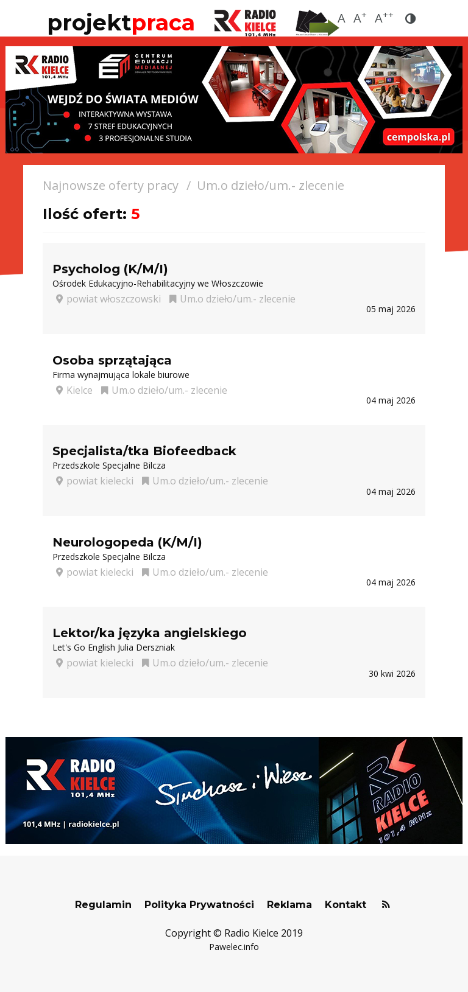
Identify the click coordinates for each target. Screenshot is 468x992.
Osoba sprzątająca (112, 360)
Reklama (289, 904)
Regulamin (103, 904)
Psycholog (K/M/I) (110, 269)
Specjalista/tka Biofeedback (144, 451)
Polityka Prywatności (199, 904)
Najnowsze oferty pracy (111, 185)
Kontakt (345, 904)
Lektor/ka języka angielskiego (149, 633)
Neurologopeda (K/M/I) (127, 542)
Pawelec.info (234, 946)
